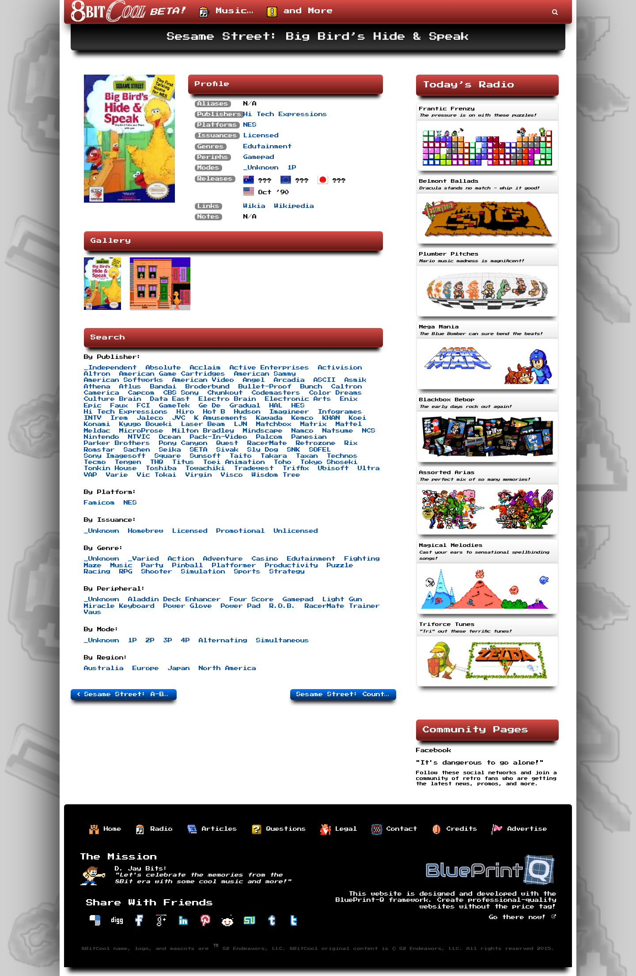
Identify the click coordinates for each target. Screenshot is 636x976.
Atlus (130, 386)
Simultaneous (282, 640)
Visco (232, 475)
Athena (97, 386)
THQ (156, 462)
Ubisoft (333, 468)
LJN (240, 424)
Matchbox (274, 424)
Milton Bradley (203, 431)
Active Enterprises (269, 368)
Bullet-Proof (265, 386)
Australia (104, 668)
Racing (97, 571)
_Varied (143, 559)
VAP (90, 475)
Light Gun (342, 599)
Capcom (141, 393)
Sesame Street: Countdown (346, 694)
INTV (93, 418)
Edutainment (267, 146)
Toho (283, 462)
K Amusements (220, 418)
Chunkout (225, 393)
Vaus (93, 612)
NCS (368, 431)
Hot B (214, 412)
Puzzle (340, 565)
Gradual (245, 405)
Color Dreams (335, 393)
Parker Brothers (117, 443)
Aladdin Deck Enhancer (174, 599)
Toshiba (161, 468)
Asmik (355, 380)
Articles (212, 829)
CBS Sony (181, 393)
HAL (276, 405)
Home (105, 829)
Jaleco (150, 418)
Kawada (269, 418)
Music (121, 565)
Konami (97, 424)
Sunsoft (205, 456)
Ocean (170, 437)
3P (167, 640)
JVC (179, 418)
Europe (145, 668)
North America (227, 668)
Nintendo (101, 437)
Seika (170, 450)
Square (168, 456)
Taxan (307, 456)
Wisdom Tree (276, 475)
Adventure (223, 559)
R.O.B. (282, 606)
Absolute (163, 368)
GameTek (174, 405)
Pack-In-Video (218, 437)
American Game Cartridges (172, 374)
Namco (303, 431)
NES (250, 125)
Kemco (303, 418)
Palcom (269, 437)
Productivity (291, 565)
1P (292, 168)
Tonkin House (110, 468)
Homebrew (145, 531)
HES (298, 405)
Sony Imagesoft (115, 456)
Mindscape (263, 431)
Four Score (252, 599)
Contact (394, 829)
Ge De (210, 405)
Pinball (187, 565)
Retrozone (316, 443)
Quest (227, 443)
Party (152, 565)
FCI (143, 405)
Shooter (156, 571)
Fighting (362, 559)
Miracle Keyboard (119, 606)
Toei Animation (234, 462)
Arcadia (289, 380)
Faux (119, 405)
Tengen (128, 462)
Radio (154, 829)
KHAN (331, 418)
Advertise (519, 829)
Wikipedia (294, 206)
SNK (293, 450)
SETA (199, 450)
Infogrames (340, 412)
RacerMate (267, 443)
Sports (247, 571)
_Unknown (261, 168)
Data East (170, 399)
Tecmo (95, 462)
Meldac (97, 431)
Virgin (199, 475)
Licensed (261, 135)
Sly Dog (262, 450)
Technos (342, 456)
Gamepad (258, 157)
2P (150, 640)
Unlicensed (296, 531)
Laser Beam (203, 424)
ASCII (325, 380)
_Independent (110, 368)
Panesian (309, 437)
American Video (203, 380)
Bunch (311, 386)
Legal (338, 829)
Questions (278, 829)
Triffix (296, 468)
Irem (119, 418)
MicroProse (141, 431)
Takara (274, 456)
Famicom (99, 503)
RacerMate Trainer (342, 606)
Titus (183, 462)
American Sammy (265, 374)
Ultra (369, 468)
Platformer (234, 565)
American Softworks (123, 380)
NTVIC (139, 437)
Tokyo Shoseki (329, 462)
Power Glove (187, 606)
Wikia (254, 206)
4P (185, 640)
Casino (265, 559)
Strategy (287, 571)
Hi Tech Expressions (285, 114)
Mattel (349, 424)
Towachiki (205, 468)
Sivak (227, 450)
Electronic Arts (298, 399)
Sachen (137, 450)
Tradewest (254, 468)
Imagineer (289, 412)
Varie (117, 475)
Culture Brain (112, 399)
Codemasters (276, 393)
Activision (340, 368)
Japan (179, 668)
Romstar (99, 450)
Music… (226, 12)
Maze (93, 565)
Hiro (185, 412)
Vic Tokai (157, 475)
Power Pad (241, 606)
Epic (93, 405)
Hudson (247, 412)
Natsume (337, 431)
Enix (349, 399)
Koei (358, 418)
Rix (351, 443)
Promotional (240, 531)
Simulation (203, 571)
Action (181, 559)
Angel (254, 380)
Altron (97, 374)
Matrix (313, 424)
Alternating (223, 640)
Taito (241, 456)
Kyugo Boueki (145, 424)
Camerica (101, 393)
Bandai (163, 386)
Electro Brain (227, 399)
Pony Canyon (183, 443)
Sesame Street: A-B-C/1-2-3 (127, 694)
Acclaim (205, 368)
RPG (125, 571)
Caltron (346, 386)
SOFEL (320, 450)
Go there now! (522, 917)
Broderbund (208, 386)
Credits (454, 829)
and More (300, 12)
